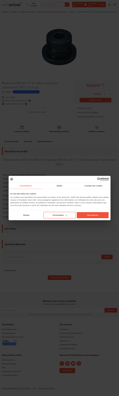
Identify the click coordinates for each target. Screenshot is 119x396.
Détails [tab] (59, 186)
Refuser (26, 215)
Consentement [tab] (25, 186)
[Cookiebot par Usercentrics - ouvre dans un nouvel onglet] (99, 179)
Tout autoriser (92, 215)
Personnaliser (60, 215)
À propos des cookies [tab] (93, 186)
